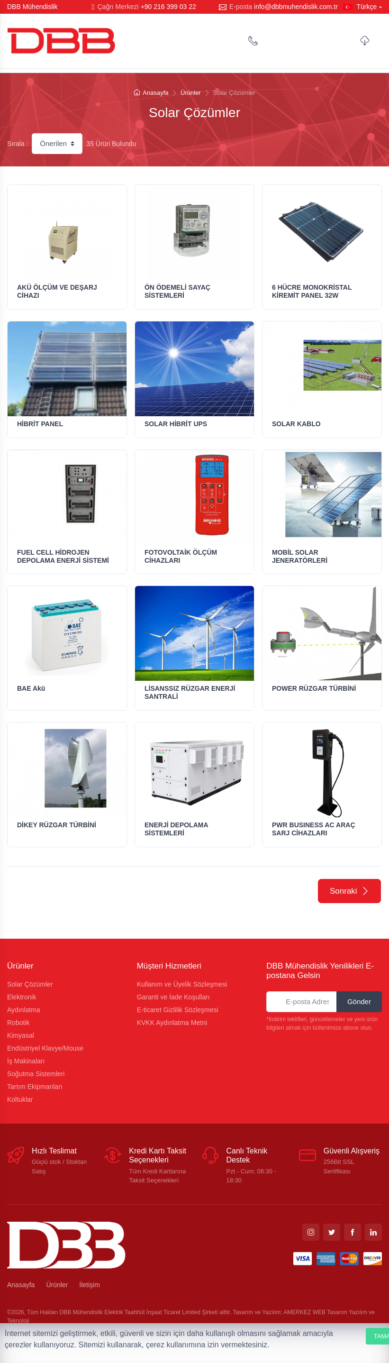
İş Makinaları (26, 1061)
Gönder (359, 1001)
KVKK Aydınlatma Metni (172, 1022)
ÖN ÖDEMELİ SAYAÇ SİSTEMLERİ (177, 291)
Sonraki (349, 891)
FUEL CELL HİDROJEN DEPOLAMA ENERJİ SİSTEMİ (63, 556)
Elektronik (21, 997)
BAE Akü (31, 688)
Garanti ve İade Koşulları (173, 997)
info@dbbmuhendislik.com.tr (296, 6)
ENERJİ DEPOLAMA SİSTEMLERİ (176, 829)
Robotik (18, 1022)
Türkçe (360, 7)
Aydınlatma (23, 1010)
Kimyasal (20, 1035)
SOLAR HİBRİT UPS (176, 424)
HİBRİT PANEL (40, 424)
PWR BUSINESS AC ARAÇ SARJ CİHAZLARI (313, 829)
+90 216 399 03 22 (168, 6)
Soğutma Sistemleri (35, 1074)
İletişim (89, 1285)
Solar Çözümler (30, 984)
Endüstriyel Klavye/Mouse (45, 1048)
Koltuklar (20, 1099)
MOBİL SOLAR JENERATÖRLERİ (299, 556)
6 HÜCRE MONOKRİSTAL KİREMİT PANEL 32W (312, 291)
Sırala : (17, 143)
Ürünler (191, 92)
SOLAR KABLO (296, 424)
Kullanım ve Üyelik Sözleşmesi (182, 984)
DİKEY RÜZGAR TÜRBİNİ (56, 825)
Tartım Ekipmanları (35, 1086)
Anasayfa (151, 92)
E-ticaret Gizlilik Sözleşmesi (177, 1010)
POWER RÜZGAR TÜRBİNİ (314, 688)
